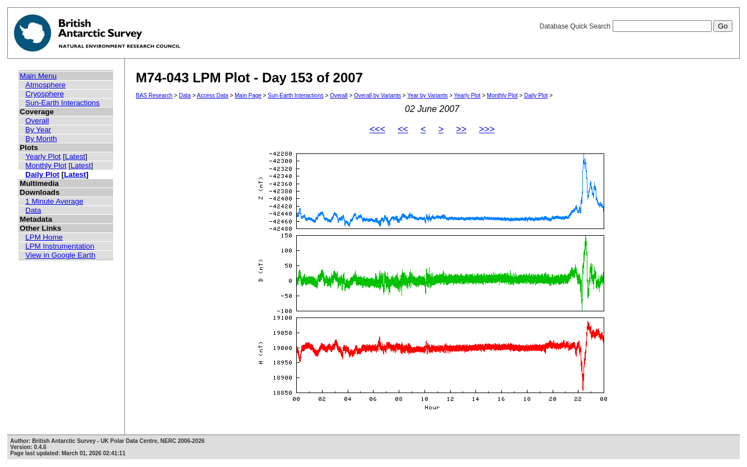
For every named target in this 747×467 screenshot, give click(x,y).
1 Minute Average (54, 201)
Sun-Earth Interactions (62, 103)
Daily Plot (42, 174)
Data (33, 210)
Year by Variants (427, 95)
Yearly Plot (42, 156)
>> (461, 129)
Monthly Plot (45, 165)
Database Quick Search (635, 26)
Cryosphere (44, 94)
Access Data (212, 95)
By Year (38, 129)
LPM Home (44, 237)
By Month (41, 138)
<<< (377, 129)
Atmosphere (45, 85)
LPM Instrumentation (59, 246)
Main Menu (38, 76)
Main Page (248, 95)
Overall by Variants (377, 95)
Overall (37, 120)
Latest (75, 156)
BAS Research (154, 95)
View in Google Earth (60, 255)
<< (403, 129)
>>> (486, 129)
